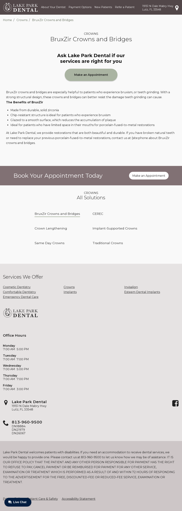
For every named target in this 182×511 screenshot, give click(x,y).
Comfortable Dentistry (19, 292)
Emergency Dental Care (20, 297)
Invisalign (131, 287)
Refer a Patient (125, 7)
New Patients (103, 7)
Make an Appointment (91, 75)
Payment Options (80, 7)
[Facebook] (175, 406)
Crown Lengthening (51, 228)
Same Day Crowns (50, 243)
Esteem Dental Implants (142, 292)
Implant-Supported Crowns (115, 228)
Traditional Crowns (108, 243)
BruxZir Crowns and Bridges (52, 20)
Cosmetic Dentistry (17, 287)
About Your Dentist (53, 7)
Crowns (21, 20)
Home (7, 20)
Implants (70, 292)
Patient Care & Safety (42, 499)
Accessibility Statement (78, 499)
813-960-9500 (27, 422)
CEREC (98, 214)
